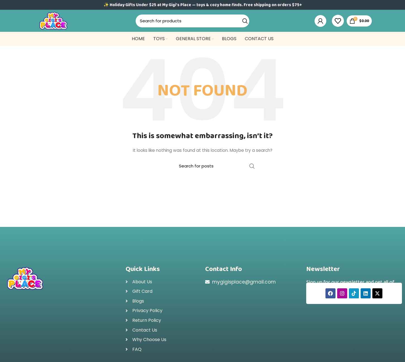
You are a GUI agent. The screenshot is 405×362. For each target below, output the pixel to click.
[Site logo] (57, 24)
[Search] (196, 24)
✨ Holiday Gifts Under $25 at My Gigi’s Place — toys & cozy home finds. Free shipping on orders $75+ (203, 5)
